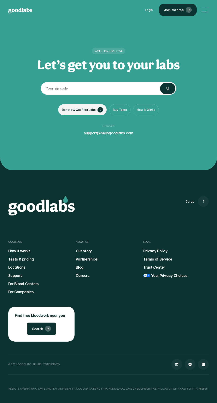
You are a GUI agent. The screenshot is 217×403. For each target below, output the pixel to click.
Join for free (178, 10)
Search (41, 329)
